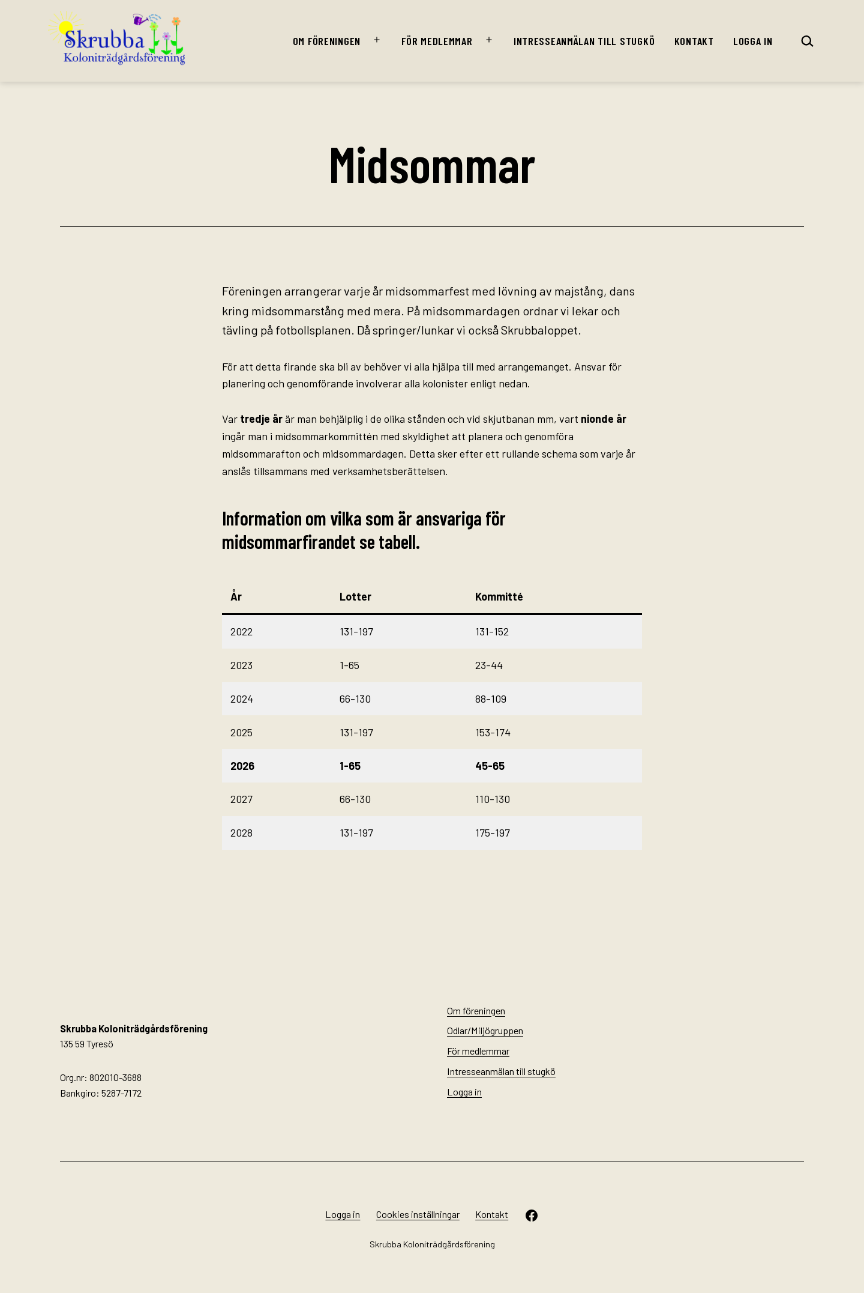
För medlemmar (436, 40)
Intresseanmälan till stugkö (584, 40)
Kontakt (694, 40)
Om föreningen (327, 40)
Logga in (753, 40)
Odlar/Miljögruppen (485, 1030)
